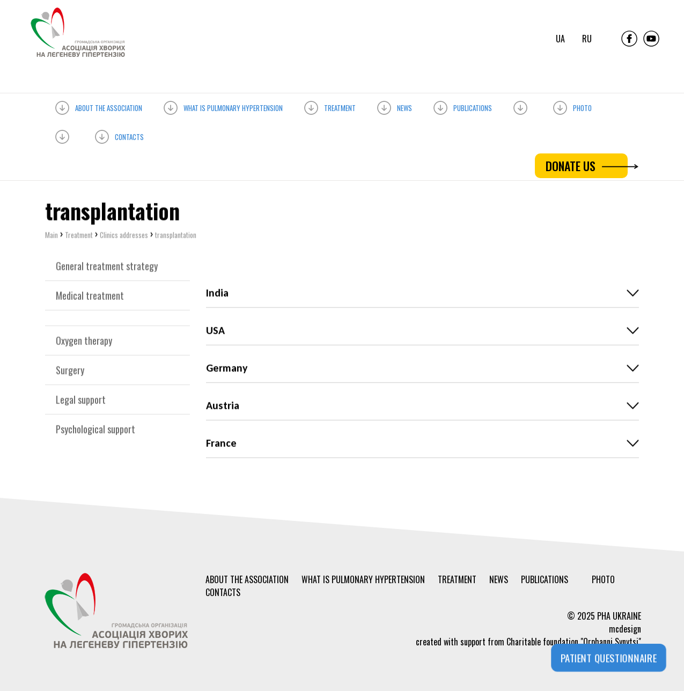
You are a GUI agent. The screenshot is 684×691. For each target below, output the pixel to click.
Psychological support (95, 430)
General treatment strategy (107, 267)
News (394, 106)
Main (51, 236)
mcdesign (625, 628)
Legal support (81, 401)
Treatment (330, 106)
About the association (98, 106)
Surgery (70, 371)
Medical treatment (90, 297)
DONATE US (587, 165)
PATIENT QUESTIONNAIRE (609, 657)
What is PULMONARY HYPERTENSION (223, 106)
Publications (462, 106)
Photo (572, 106)
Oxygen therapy (84, 342)
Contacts (119, 135)
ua (560, 38)
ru (587, 38)
